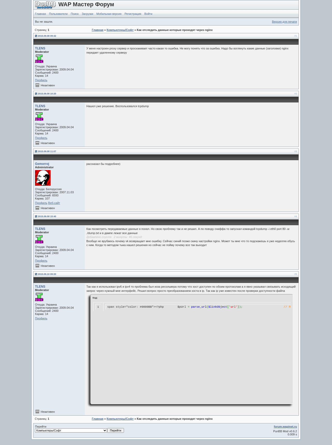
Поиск (75, 13)
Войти (148, 13)
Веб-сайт (54, 202)
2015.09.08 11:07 (47, 151)
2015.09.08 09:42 (47, 36)
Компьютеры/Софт (120, 29)
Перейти (79, 429)
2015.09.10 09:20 (47, 274)
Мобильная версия (108, 13)
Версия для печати (284, 21)
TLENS (40, 48)
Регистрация (133, 13)
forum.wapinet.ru (285, 426)
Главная (40, 13)
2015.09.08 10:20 (47, 93)
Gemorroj (42, 164)
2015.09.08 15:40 (47, 216)
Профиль (41, 80)
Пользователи (58, 13)
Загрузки (87, 13)
